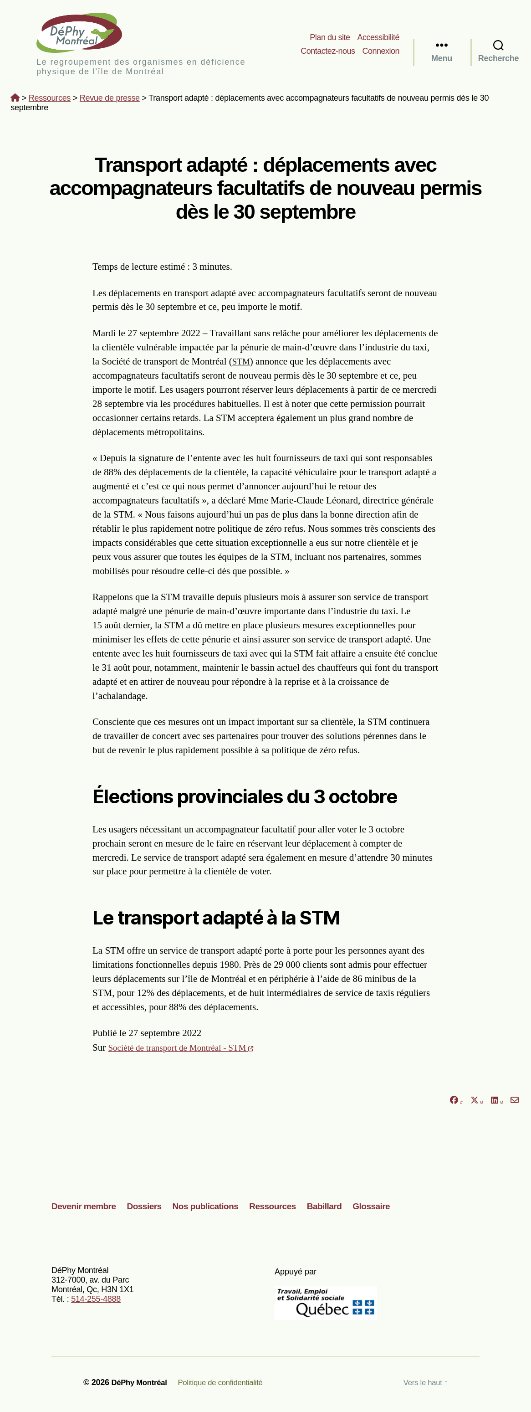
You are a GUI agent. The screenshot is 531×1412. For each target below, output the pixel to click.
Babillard (348, 1209)
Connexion (380, 52)
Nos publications (219, 1209)
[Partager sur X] (476, 1104)
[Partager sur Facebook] (456, 1104)
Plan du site (330, 39)
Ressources (50, 101)
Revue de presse (110, 101)
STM (242, 364)
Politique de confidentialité (229, 1386)
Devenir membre (87, 1209)
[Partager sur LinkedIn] (497, 1104)
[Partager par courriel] (514, 1104)
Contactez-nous (328, 52)
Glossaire (399, 1209)
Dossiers (152, 1209)
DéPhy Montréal (91, 34)
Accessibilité (378, 39)
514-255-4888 (96, 1302)
